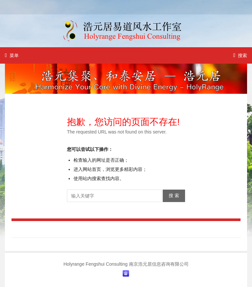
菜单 (12, 55)
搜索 (240, 55)
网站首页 (92, 169)
